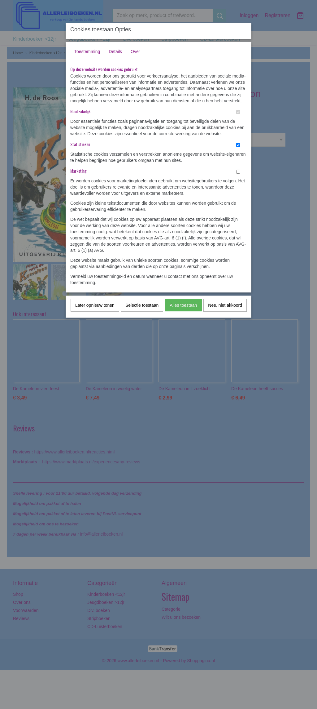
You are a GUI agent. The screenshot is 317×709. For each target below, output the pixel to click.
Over (135, 51)
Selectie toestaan (141, 305)
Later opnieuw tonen (95, 305)
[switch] (238, 112)
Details (115, 51)
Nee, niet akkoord (225, 305)
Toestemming (87, 51)
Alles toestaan (183, 305)
